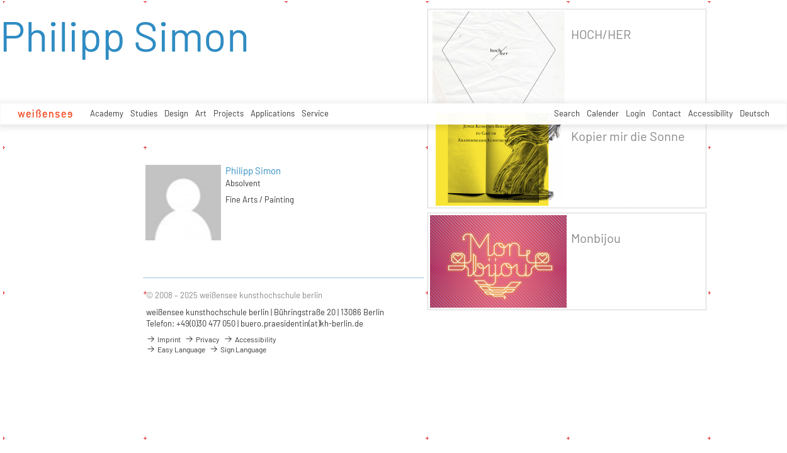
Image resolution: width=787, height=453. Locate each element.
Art (201, 113)
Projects (228, 113)
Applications (273, 113)
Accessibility (710, 113)
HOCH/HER (601, 34)
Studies (143, 113)
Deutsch (754, 113)
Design (176, 113)
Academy (106, 113)
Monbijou (596, 238)
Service (315, 113)
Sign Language (237, 349)
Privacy (202, 339)
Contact (666, 113)
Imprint (163, 339)
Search (567, 113)
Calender (603, 113)
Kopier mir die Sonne (628, 136)
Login (635, 113)
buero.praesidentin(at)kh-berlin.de (302, 323)
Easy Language (175, 349)
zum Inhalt (0, 0)
